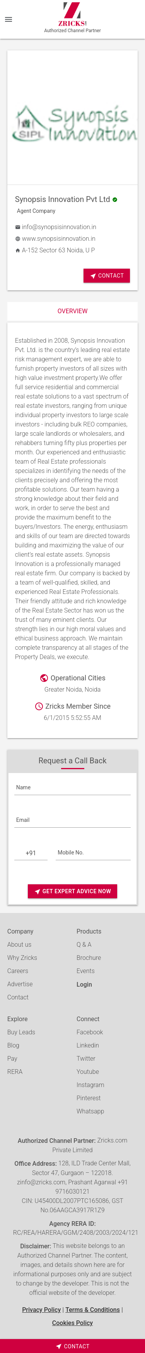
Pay (12, 1058)
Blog (13, 1045)
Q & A (84, 944)
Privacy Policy (41, 1309)
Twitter (86, 1058)
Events (86, 971)
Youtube (88, 1071)
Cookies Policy (72, 1323)
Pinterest (89, 1098)
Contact (107, 276)
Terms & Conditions (92, 1309)
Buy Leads (21, 1032)
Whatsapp (90, 1111)
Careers (17, 971)
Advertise (20, 984)
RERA (14, 1071)
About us (19, 944)
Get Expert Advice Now (72, 891)
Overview (73, 311)
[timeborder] (72, 1346)
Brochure (89, 957)
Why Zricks (22, 957)
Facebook (90, 1032)
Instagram (90, 1085)
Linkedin (88, 1045)
